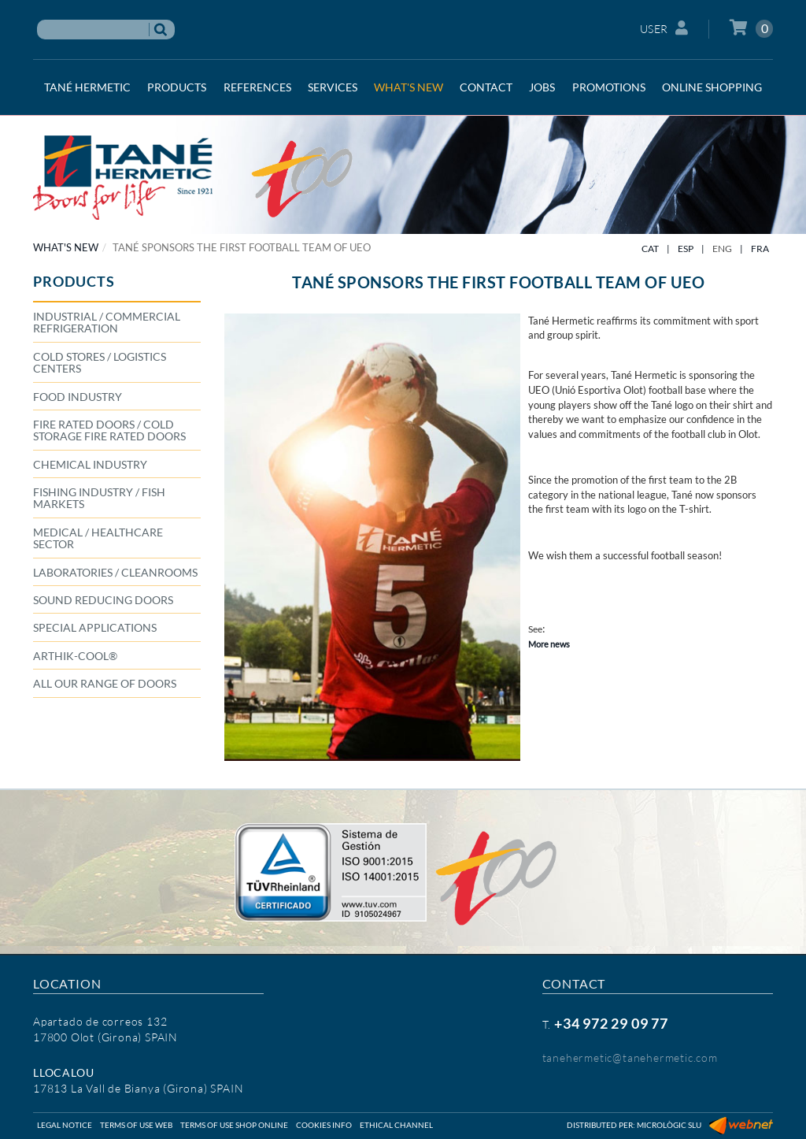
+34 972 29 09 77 (611, 1023)
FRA (760, 248)
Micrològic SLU (669, 1125)
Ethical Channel (396, 1125)
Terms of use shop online (234, 1125)
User (664, 27)
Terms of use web (136, 1125)
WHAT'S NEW (65, 247)
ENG (722, 248)
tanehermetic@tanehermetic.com (630, 1057)
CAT (650, 248)
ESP (685, 248)
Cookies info (324, 1125)
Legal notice (64, 1125)
